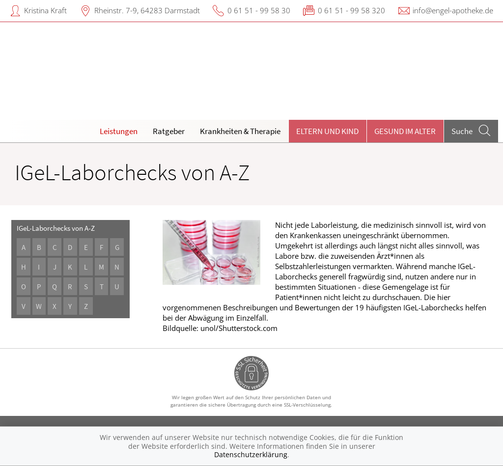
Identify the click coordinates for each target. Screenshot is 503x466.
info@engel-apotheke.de (453, 10)
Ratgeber (169, 131)
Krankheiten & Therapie (240, 131)
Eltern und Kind (327, 131)
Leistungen (119, 131)
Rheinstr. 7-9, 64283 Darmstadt (147, 10)
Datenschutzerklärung (250, 454)
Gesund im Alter (405, 131)
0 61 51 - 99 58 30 (258, 10)
